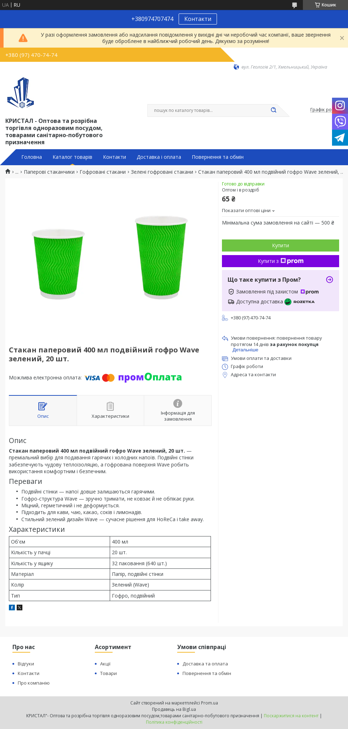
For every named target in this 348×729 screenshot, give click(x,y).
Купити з (281, 261)
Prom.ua (209, 703)
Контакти (197, 19)
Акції (105, 663)
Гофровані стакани (103, 172)
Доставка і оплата (159, 157)
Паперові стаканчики (49, 172)
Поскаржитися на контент (291, 716)
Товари (108, 673)
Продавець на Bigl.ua (174, 709)
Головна (31, 157)
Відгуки (26, 663)
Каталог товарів (72, 157)
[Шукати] (273, 110)
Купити (280, 245)
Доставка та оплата (205, 663)
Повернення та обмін (218, 157)
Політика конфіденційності (174, 722)
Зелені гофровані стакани (162, 172)
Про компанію (34, 683)
